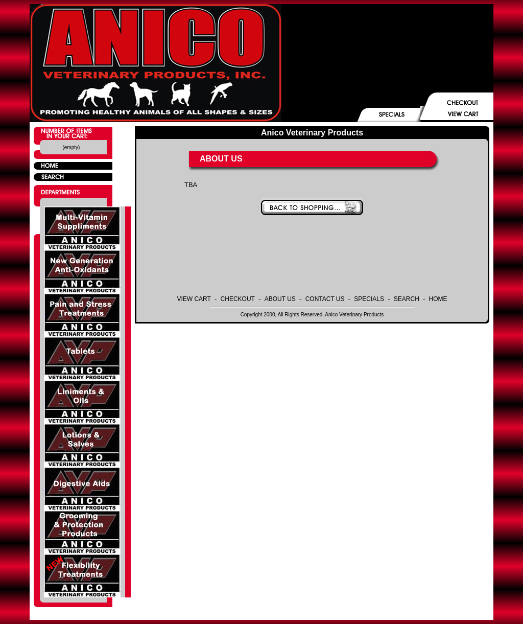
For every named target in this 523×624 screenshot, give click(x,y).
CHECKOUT (238, 299)
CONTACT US (325, 299)
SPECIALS (369, 299)
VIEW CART (193, 299)
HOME (438, 299)
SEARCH (406, 299)
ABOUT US (280, 299)
